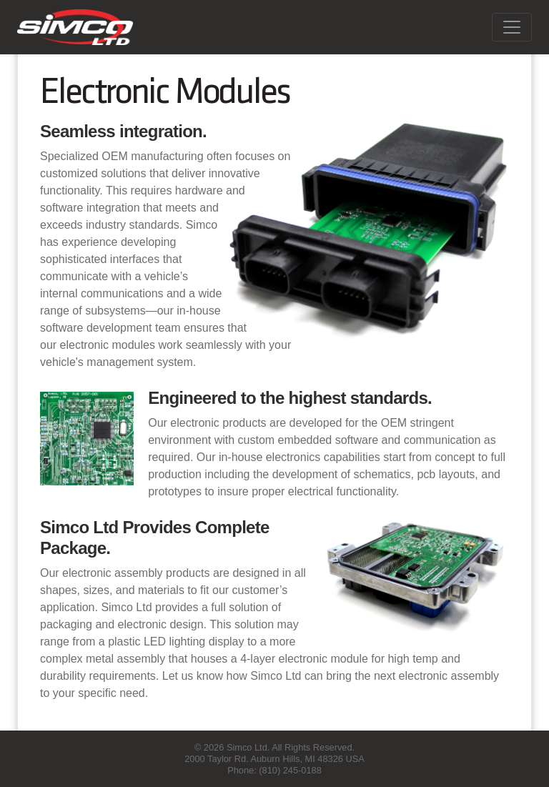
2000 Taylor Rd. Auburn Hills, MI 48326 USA (274, 758)
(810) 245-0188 (290, 770)
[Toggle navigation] (512, 27)
